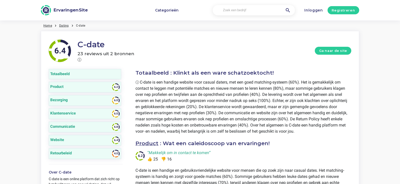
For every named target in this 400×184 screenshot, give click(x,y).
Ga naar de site (333, 51)
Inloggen (313, 10)
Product (146, 143)
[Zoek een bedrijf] (254, 10)
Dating (64, 25)
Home (47, 25)
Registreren (343, 10)
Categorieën (167, 10)
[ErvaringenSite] (64, 10)
